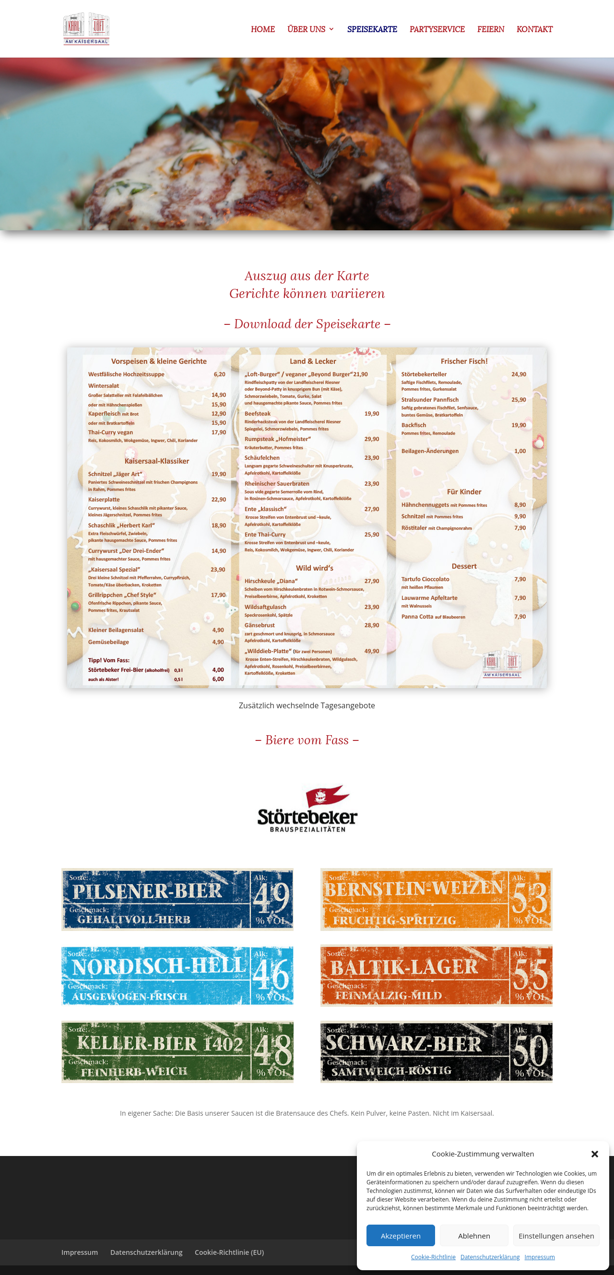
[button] (595, 1154)
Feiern (490, 30)
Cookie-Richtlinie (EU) (229, 1252)
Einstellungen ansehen (556, 1235)
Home (263, 30)
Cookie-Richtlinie (433, 1257)
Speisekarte (372, 30)
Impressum (540, 1257)
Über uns (306, 30)
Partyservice (437, 30)
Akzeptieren (401, 1235)
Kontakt (535, 30)
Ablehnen (474, 1235)
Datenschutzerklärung (490, 1257)
